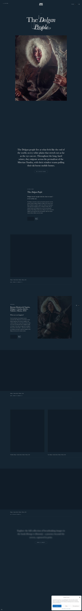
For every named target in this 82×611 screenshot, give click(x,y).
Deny (66, 606)
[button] (79, 597)
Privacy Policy (64, 608)
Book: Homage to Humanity (16, 395)
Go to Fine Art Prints (15, 514)
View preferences (76, 606)
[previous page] (3, 3)
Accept (57, 606)
